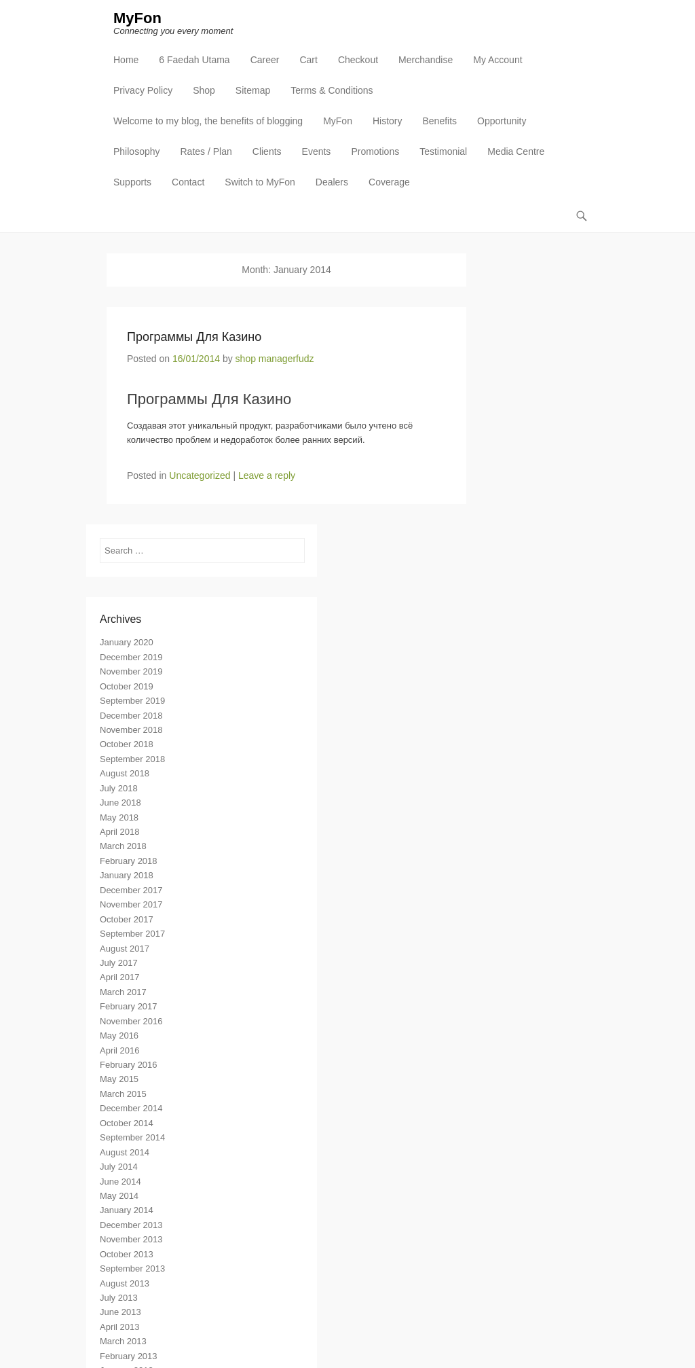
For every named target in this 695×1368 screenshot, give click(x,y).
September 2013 (132, 1268)
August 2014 (124, 1152)
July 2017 (119, 963)
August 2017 (124, 948)
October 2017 (126, 919)
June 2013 (120, 1312)
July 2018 (119, 788)
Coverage (389, 182)
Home (125, 59)
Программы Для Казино (194, 337)
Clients (267, 151)
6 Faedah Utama (194, 59)
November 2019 (131, 671)
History (387, 120)
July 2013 (119, 1298)
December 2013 (131, 1225)
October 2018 (126, 744)
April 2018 (120, 832)
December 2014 (131, 1108)
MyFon (137, 18)
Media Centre (515, 151)
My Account (497, 59)
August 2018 (124, 773)
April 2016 (120, 1050)
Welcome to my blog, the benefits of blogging (208, 120)
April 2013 (120, 1327)
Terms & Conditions (331, 90)
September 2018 (132, 759)
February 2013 (128, 1356)
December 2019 (131, 657)
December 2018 (131, 715)
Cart (308, 59)
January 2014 (126, 1210)
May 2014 (119, 1196)
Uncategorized (199, 475)
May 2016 (119, 1035)
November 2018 (131, 730)
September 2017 (132, 934)
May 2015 (119, 1079)
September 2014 (132, 1137)
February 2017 (128, 1006)
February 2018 (128, 861)
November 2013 (131, 1239)
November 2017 (131, 904)
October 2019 (126, 686)
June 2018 (120, 802)
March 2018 (123, 846)
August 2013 (124, 1283)
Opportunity (501, 120)
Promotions (375, 151)
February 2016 (128, 1065)
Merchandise (425, 59)
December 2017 (131, 890)
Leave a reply (266, 475)
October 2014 (126, 1123)
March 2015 (123, 1094)
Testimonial (443, 151)
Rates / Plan (206, 151)
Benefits (439, 120)
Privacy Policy (142, 90)
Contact (188, 182)
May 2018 (119, 817)
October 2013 (126, 1254)
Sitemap (253, 90)
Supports (132, 182)
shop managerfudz (275, 358)
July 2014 (119, 1167)
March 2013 (123, 1341)
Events (316, 151)
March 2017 (123, 992)
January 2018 (126, 875)
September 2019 (132, 701)
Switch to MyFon (260, 182)
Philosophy (136, 151)
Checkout (358, 59)
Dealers (332, 182)
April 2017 (120, 977)
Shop (204, 90)
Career (265, 59)
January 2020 (126, 642)
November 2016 (131, 1021)
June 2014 (120, 1181)
